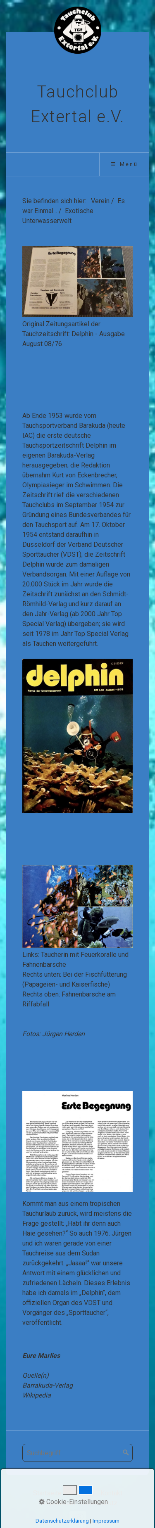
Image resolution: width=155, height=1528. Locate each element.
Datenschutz (99, 1503)
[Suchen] (126, 1453)
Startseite (47, 1493)
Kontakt (111, 1493)
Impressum (58, 1503)
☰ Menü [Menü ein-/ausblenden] (124, 164)
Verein (100, 201)
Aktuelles (81, 1493)
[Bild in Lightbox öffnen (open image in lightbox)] (77, 281)
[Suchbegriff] (77, 1453)
